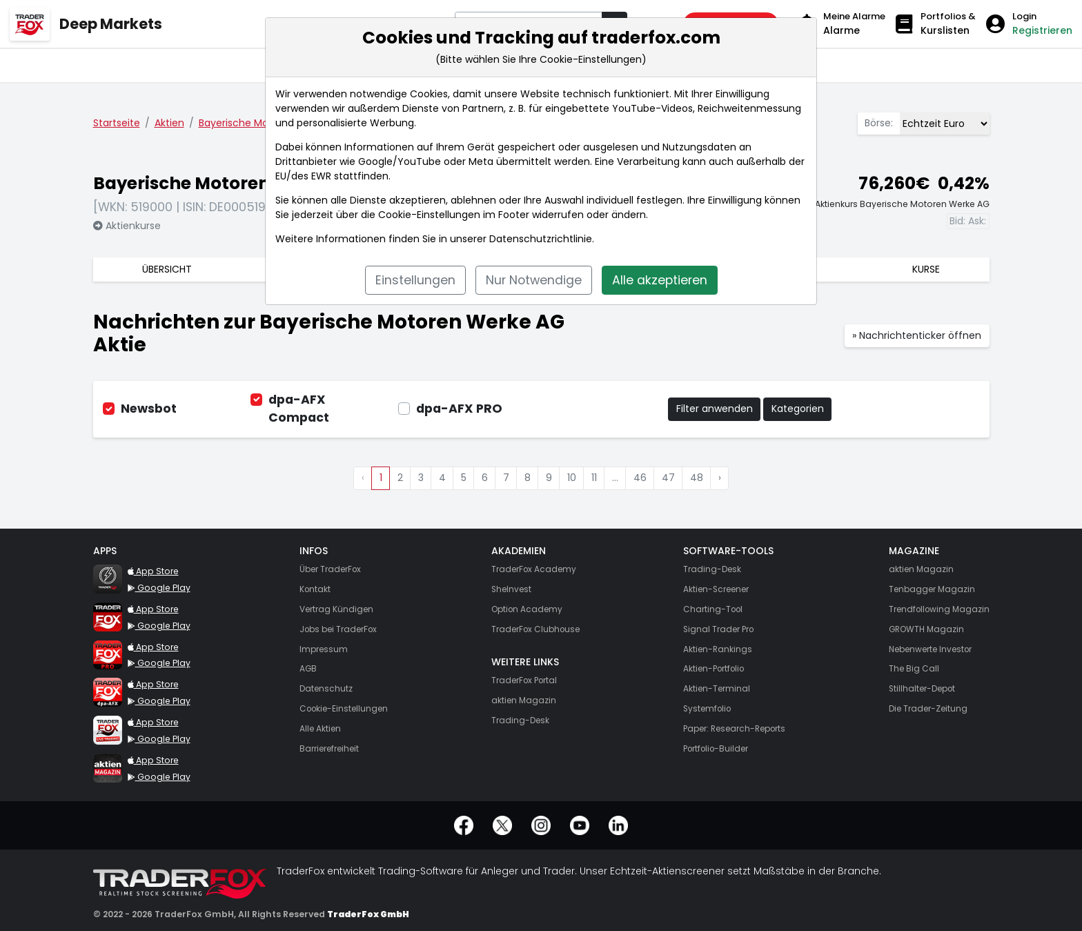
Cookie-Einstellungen (429, 215)
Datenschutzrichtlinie (540, 239)
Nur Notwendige (534, 280)
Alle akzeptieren (659, 280)
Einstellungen (415, 280)
